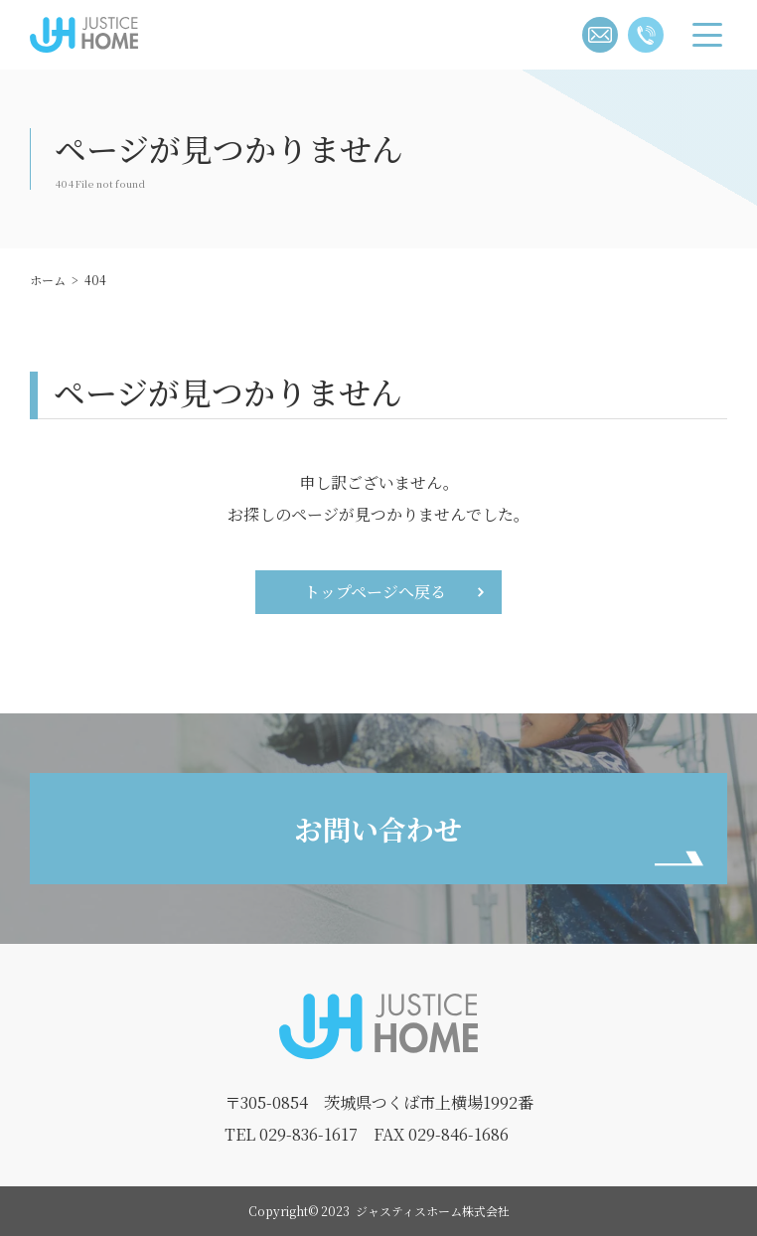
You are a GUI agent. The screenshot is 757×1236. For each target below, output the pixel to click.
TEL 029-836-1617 (291, 1134)
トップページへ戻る (375, 591)
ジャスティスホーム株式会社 (77, 52)
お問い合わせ (378, 829)
